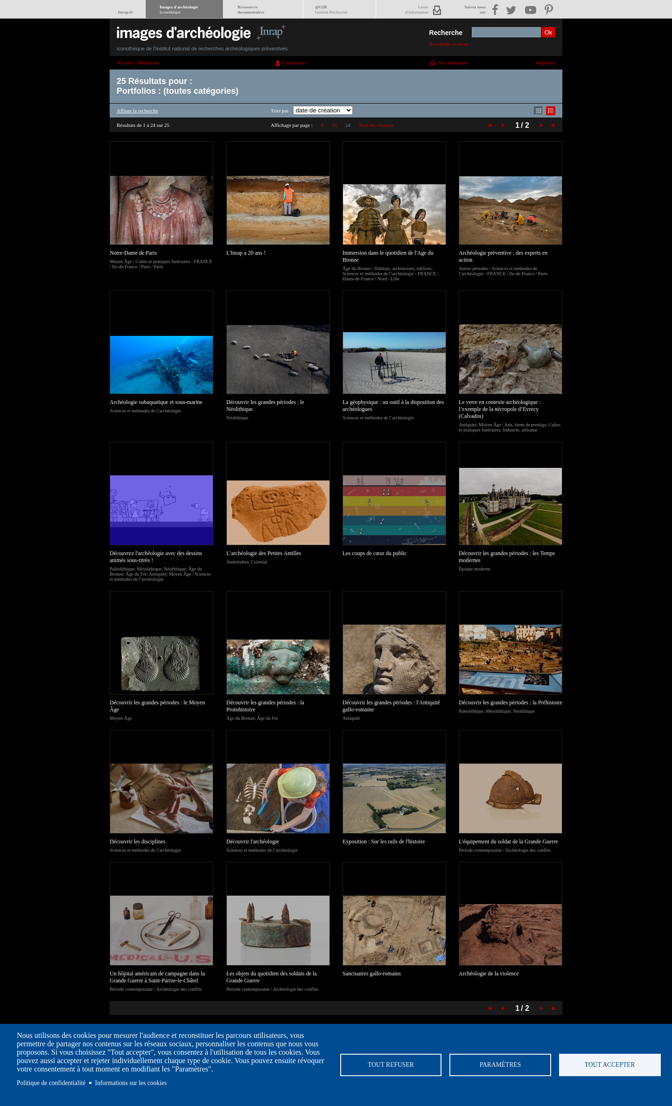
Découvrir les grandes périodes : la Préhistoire (510, 702)
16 (334, 125)
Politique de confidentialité (51, 1082)
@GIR (331, 9)
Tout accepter (610, 1064)
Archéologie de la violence (489, 973)
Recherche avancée (449, 44)
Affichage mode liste (550, 110)
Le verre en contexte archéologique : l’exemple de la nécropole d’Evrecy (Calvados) (500, 409)
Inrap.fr (125, 12)
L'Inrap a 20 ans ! (246, 253)
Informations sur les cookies (131, 1082)
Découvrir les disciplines (137, 841)
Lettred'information (417, 9)
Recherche (445, 32)
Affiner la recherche (137, 110)
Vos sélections (453, 62)
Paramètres (500, 1064)
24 (347, 125)
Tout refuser (391, 1064)
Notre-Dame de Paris (133, 253)
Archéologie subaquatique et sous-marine (156, 402)
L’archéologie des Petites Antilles (263, 553)
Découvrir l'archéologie (252, 841)
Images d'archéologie (179, 9)
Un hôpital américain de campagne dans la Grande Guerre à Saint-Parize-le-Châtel (157, 977)
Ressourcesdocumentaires (251, 9)
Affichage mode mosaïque (538, 110)
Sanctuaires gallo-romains (372, 973)
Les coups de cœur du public (375, 553)
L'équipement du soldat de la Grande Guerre (508, 841)
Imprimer (545, 62)
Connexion (293, 62)
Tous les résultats (376, 125)
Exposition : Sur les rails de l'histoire (384, 841)
